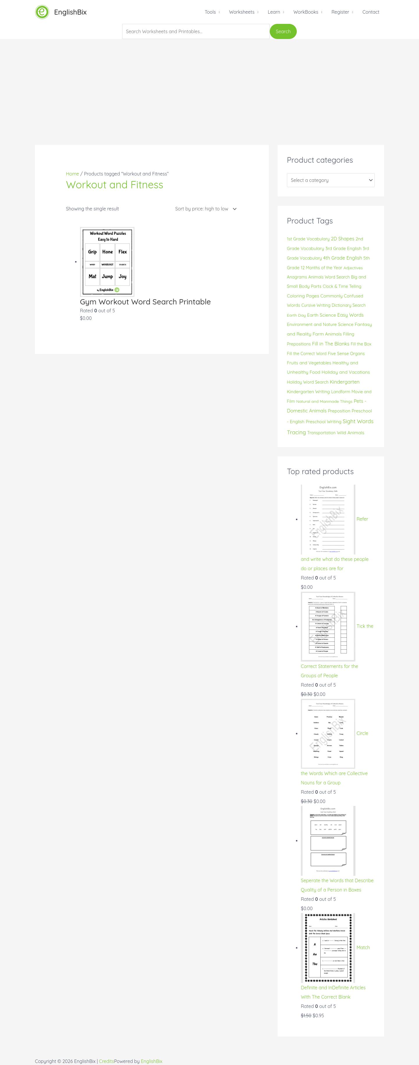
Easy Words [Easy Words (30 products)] (350, 315)
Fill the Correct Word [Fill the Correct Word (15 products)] (306, 353)
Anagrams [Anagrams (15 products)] (297, 277)
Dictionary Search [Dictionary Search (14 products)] (349, 305)
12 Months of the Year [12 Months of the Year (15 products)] (321, 267)
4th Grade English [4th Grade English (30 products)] (342, 258)
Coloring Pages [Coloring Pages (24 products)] (303, 296)
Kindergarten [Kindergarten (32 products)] (344, 382)
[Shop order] (204, 209)
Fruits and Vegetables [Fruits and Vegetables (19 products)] (309, 363)
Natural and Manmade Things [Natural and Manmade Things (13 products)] (324, 401)
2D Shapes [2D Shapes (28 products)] (342, 239)
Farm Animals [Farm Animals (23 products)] (327, 334)
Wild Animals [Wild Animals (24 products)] (350, 432)
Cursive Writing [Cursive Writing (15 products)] (316, 305)
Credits (106, 1061)
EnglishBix (70, 12)
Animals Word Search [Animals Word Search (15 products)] (329, 277)
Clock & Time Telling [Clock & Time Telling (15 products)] (342, 286)
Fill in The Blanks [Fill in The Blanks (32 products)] (330, 344)
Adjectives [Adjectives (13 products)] (353, 267)
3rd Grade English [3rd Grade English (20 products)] (343, 248)
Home (72, 174)
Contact (371, 12)
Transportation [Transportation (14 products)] (321, 432)
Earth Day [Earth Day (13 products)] (296, 315)
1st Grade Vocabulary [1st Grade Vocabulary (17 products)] (308, 239)
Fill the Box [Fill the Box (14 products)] (361, 344)
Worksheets (241, 12)
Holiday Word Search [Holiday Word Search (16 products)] (308, 382)
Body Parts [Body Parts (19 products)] (310, 286)
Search (283, 31)
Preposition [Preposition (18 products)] (339, 411)
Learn (274, 12)
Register (340, 12)
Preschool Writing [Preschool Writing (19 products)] (324, 421)
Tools (210, 12)
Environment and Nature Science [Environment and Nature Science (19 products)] (320, 324)
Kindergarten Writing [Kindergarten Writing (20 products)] (308, 391)
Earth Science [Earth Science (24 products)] (321, 315)
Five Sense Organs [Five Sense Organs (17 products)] (346, 353)
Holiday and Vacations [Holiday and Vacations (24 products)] (346, 372)
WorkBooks (305, 12)
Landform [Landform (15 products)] (340, 391)
